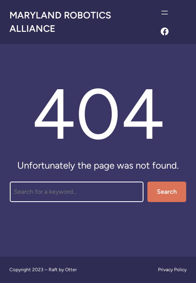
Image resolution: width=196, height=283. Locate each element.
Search (167, 191)
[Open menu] (164, 12)
